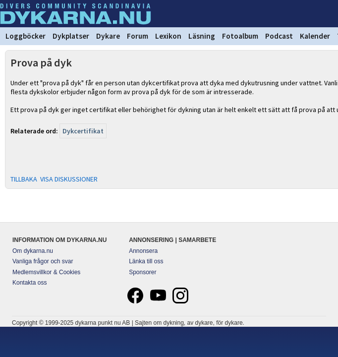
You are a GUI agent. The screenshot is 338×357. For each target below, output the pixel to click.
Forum (137, 36)
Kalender (315, 36)
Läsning (201, 36)
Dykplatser (71, 36)
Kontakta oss (29, 282)
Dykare (108, 36)
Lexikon (168, 36)
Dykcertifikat (83, 130)
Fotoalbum (240, 36)
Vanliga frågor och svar (42, 261)
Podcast (279, 36)
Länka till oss (146, 261)
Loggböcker (25, 36)
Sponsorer (142, 272)
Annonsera (143, 250)
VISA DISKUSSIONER (69, 179)
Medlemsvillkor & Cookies (46, 272)
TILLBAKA (23, 179)
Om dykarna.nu (32, 250)
